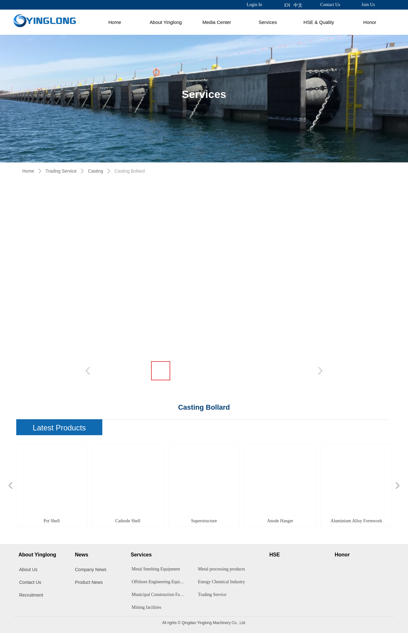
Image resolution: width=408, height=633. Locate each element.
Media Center (216, 22)
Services (268, 22)
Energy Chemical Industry (221, 581)
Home (114, 22)
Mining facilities (146, 607)
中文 (298, 5)
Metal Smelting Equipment (156, 569)
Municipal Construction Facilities (160, 594)
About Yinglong (166, 22)
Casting (95, 171)
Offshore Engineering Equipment (160, 581)
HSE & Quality (318, 22)
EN (287, 5)
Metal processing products (221, 569)
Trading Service (61, 171)
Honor (369, 22)
